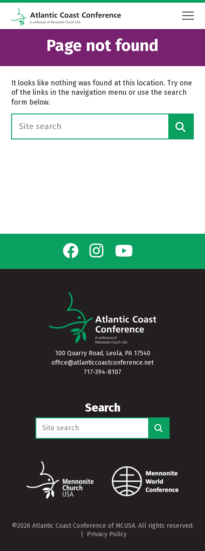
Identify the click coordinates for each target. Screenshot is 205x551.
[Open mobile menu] (188, 16)
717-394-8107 (102, 372)
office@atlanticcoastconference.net (102, 362)
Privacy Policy (107, 534)
